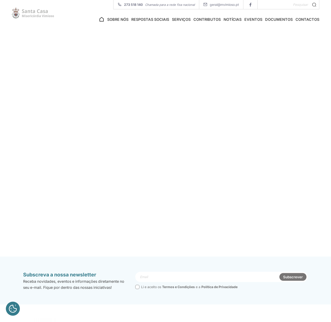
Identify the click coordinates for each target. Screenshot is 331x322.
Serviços (181, 20)
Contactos (307, 20)
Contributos (207, 20)
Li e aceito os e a (186, 295)
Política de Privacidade (219, 295)
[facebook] (250, 4)
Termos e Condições (178, 295)
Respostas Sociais (150, 20)
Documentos (279, 20)
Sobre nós (117, 20)
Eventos (253, 20)
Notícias (233, 20)
